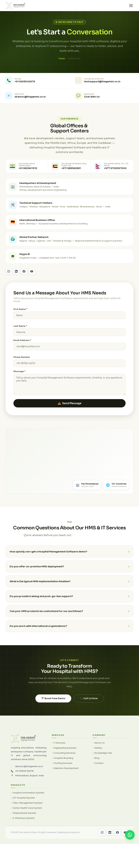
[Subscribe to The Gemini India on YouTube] (32, 276)
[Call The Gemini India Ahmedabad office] (27, 166)
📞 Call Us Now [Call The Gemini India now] (89, 702)
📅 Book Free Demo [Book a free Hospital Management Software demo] (53, 702)
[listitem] (35, 80)
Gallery (98, 747)
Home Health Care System (27, 808)
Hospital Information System (28, 792)
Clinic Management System (28, 802)
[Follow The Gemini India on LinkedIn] (16, 276)
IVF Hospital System (24, 797)
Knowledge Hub (103, 753)
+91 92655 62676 (24, 771)
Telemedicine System (24, 813)
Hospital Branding (63, 758)
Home (61, 58)
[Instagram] (102, 832)
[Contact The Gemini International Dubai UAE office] (69, 166)
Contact (98, 763)
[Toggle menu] (131, 6)
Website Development (66, 768)
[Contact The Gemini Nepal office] (112, 166)
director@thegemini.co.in (29, 766)
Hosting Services (63, 763)
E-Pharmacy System (24, 818)
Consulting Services (65, 753)
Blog (96, 758)
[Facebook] (117, 832)
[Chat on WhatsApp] (129, 834)
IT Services (59, 742)
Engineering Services (65, 747)
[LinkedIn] (110, 832)
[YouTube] (125, 832)
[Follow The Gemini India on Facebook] (24, 276)
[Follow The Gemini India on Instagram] (9, 276)
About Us (99, 742)
